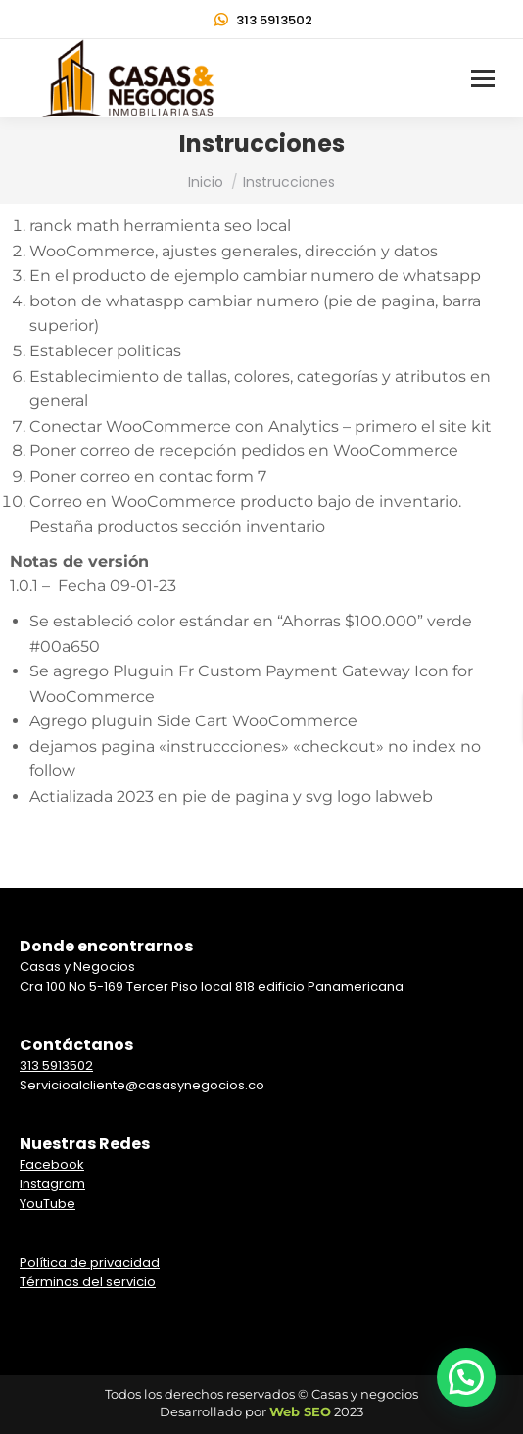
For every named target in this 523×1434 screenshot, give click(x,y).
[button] (466, 1377)
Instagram (52, 1184)
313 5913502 (262, 20)
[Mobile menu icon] (482, 79)
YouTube (47, 1203)
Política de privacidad (90, 1262)
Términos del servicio (88, 1281)
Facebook (52, 1164)
